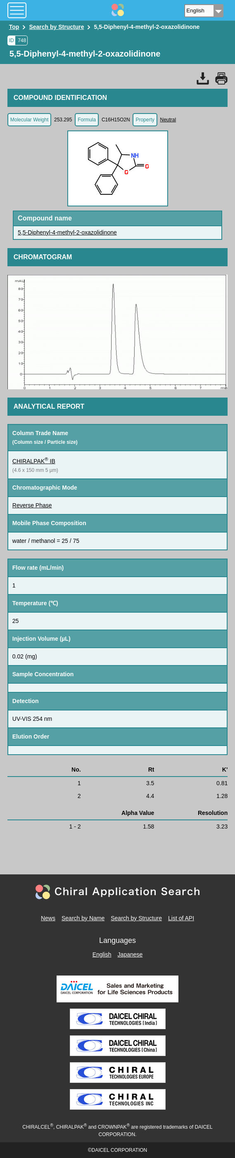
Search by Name (83, 918)
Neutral (168, 120)
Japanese (130, 954)
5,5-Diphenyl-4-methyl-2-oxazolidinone (67, 232)
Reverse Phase (32, 505)
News (48, 918)
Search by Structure (136, 918)
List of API (181, 918)
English (102, 954)
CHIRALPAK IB (33, 461)
